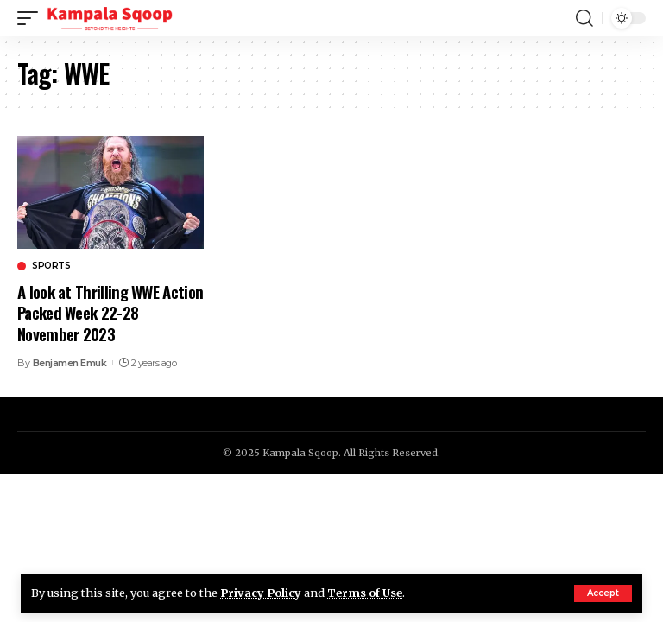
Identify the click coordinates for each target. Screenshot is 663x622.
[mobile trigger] (32, 18)
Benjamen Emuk (70, 363)
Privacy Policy (260, 593)
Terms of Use (364, 593)
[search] (584, 18)
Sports (51, 266)
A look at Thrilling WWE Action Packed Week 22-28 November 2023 (110, 312)
